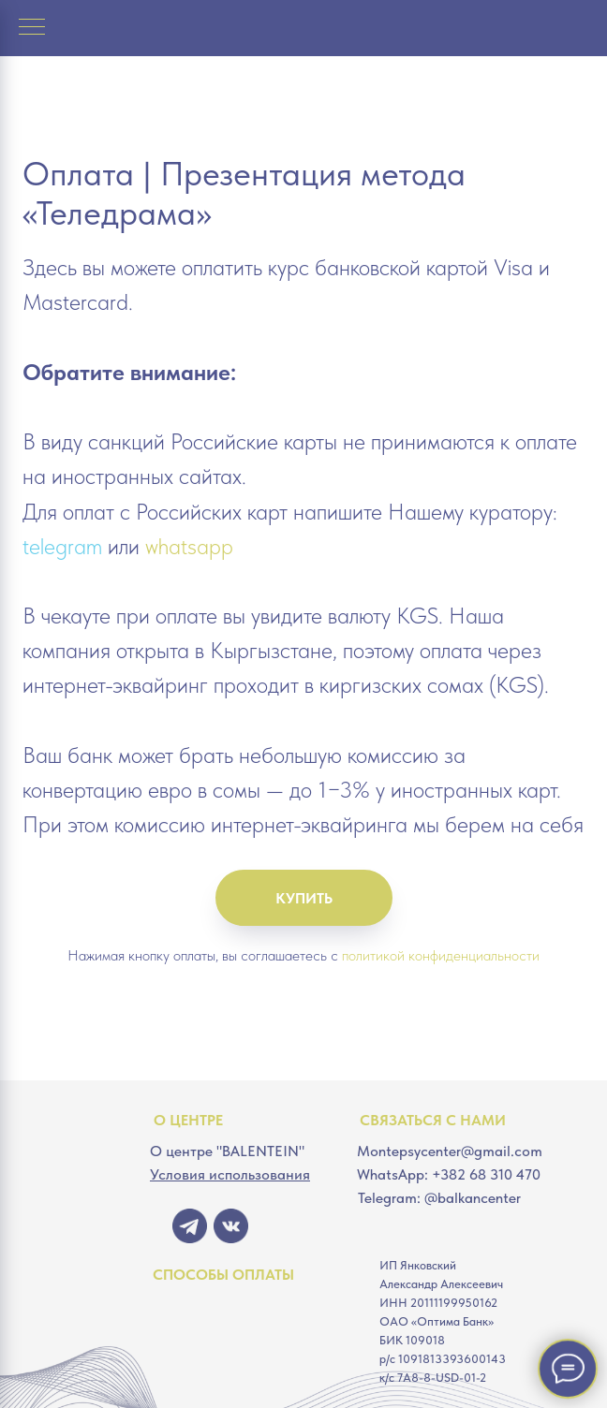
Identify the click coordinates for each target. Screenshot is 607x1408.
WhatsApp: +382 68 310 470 (448, 1174)
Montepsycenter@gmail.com (449, 1151)
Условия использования (230, 1174)
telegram (62, 546)
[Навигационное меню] (32, 28)
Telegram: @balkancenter (439, 1198)
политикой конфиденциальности (441, 955)
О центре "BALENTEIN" (227, 1151)
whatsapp (189, 546)
